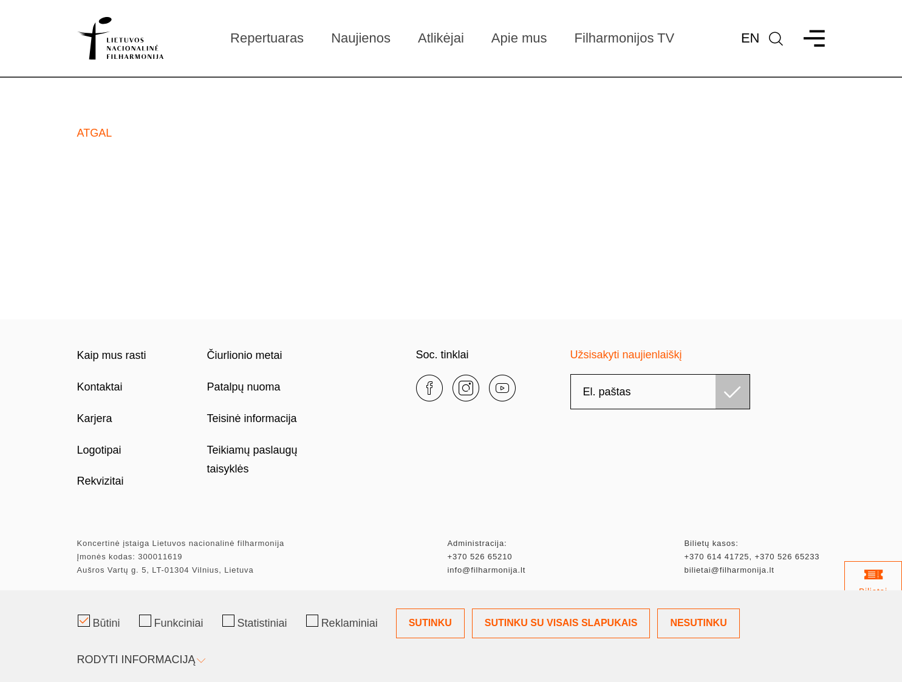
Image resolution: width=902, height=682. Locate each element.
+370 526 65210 (480, 556)
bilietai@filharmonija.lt (729, 570)
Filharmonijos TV (625, 38)
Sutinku (430, 623)
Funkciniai (171, 622)
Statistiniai (254, 622)
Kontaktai (100, 387)
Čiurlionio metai (244, 355)
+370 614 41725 (717, 556)
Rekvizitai (100, 481)
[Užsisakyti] (733, 392)
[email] (660, 391)
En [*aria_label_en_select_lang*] (750, 38)
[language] (776, 39)
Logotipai (99, 450)
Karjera (94, 418)
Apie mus (519, 38)
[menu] (809, 38)
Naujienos (361, 38)
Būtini (99, 622)
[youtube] (502, 388)
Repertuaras (267, 38)
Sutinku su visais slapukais (561, 623)
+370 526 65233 (786, 556)
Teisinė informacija (252, 418)
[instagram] (466, 388)
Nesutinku (698, 623)
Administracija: (477, 543)
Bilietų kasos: (712, 543)
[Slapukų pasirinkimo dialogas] (451, 636)
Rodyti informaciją (140, 659)
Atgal (94, 133)
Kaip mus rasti (111, 355)
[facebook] (429, 388)
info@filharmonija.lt (487, 570)
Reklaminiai (342, 622)
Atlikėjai (441, 38)
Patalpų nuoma (244, 387)
